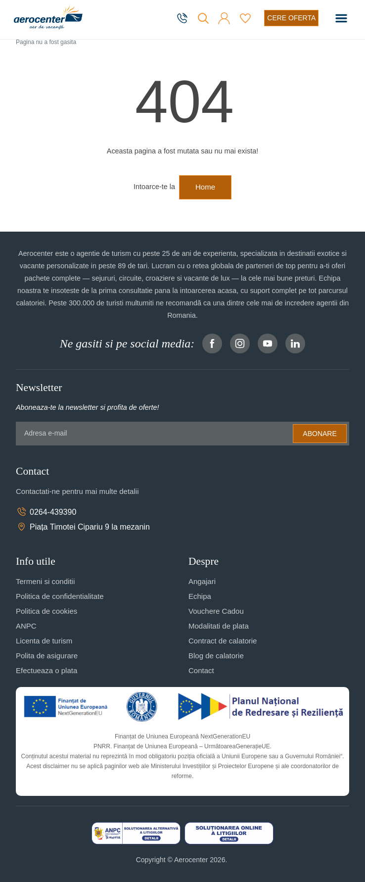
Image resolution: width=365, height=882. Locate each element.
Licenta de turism (44, 641)
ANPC (26, 626)
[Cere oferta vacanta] (291, 18)
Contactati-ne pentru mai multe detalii (77, 491)
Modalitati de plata (218, 626)
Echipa (199, 596)
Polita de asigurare (47, 655)
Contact (201, 670)
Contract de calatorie (222, 641)
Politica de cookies (46, 611)
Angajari (202, 581)
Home (205, 187)
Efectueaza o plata (46, 670)
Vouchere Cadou (216, 611)
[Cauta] (203, 18)
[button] (224, 18)
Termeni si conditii (45, 581)
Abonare (319, 434)
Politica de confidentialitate (60, 596)
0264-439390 (46, 512)
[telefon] (183, 18)
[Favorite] (245, 18)
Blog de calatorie (216, 655)
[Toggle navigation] (341, 18)
